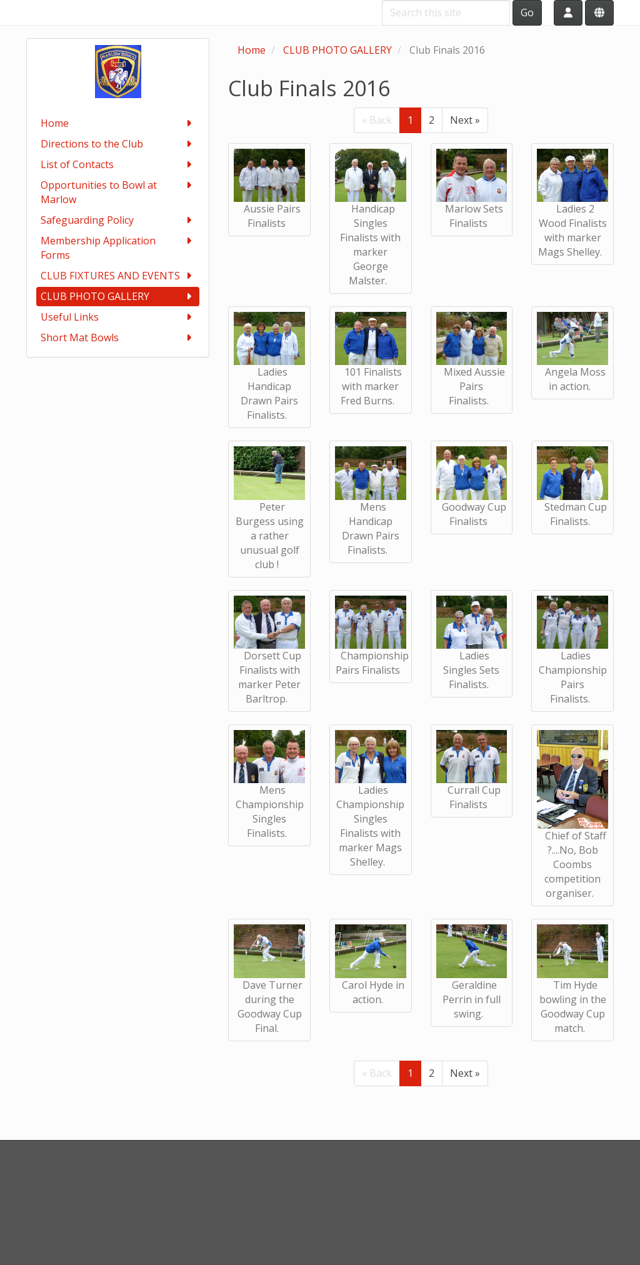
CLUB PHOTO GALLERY (118, 296)
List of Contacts (118, 165)
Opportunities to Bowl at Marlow (118, 192)
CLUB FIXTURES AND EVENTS (118, 276)
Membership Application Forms (118, 248)
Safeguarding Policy (118, 220)
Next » (465, 120)
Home (118, 123)
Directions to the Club (118, 144)
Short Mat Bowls (118, 338)
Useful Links (118, 317)
